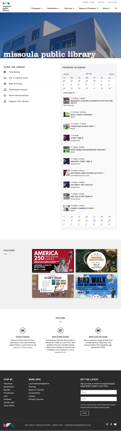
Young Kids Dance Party (82, 126)
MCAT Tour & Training (81, 115)
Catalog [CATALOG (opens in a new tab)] (101, 2)
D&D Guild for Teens (80, 197)
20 (87, 217)
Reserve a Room (88, 2)
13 (87, 88)
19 (79, 217)
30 (94, 81)
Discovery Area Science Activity (87, 173)
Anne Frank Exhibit (60, 337)
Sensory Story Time (80, 161)
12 (79, 88)
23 (110, 217)
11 (72, 88)
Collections (53, 8)
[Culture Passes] (23, 331)
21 (94, 217)
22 (102, 217)
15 (102, 88)
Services (69, 8)
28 (79, 81)
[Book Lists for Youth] (98, 331)
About (107, 8)
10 (64, 88)
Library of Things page (22, 348)
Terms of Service (99, 407)
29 (87, 81)
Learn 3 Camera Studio (82, 208)
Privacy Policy (86, 407)
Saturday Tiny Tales (81, 185)
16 (110, 88)
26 (64, 81)
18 (72, 217)
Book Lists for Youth (98, 337)
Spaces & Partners (89, 8)
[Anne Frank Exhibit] (60, 331)
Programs (37, 8)
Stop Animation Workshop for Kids (88, 150)
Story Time (76, 138)
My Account (112, 2)
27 (72, 81)
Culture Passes (22, 337)
